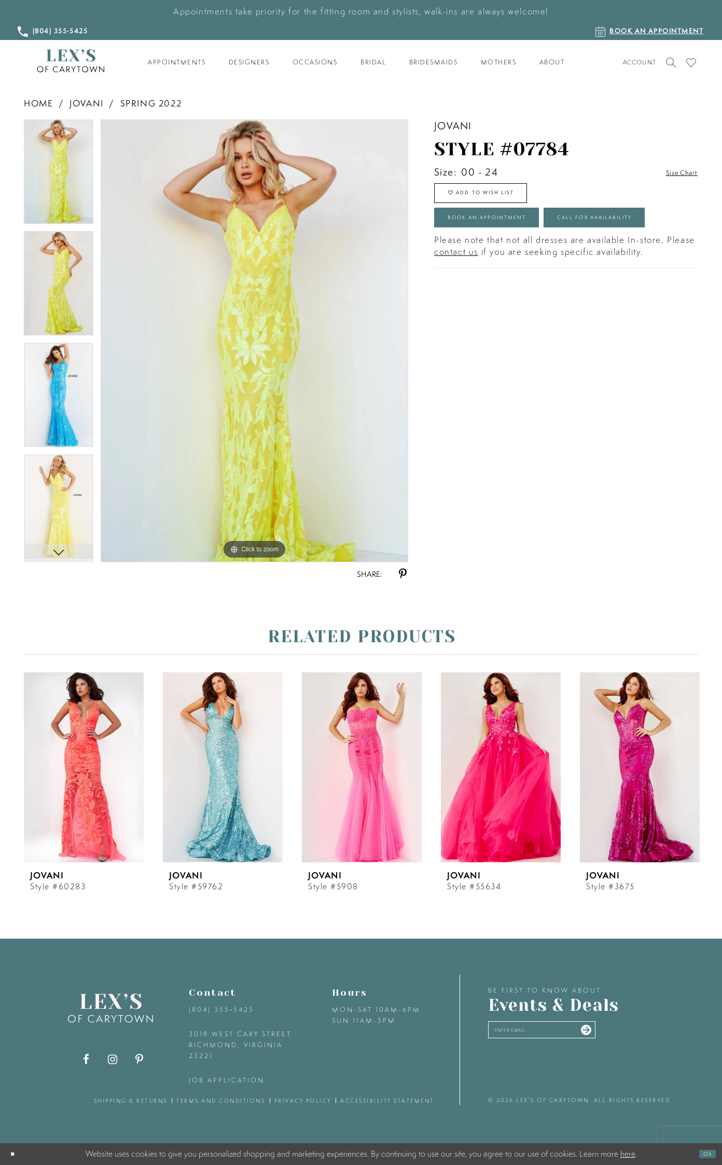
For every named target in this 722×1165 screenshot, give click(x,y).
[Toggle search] (671, 62)
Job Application (227, 1080)
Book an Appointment (516, 238)
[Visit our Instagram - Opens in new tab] (112, 1059)
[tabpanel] (58, 175)
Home (38, 103)
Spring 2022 (151, 103)
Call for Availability (513, 275)
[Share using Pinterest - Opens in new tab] (402, 573)
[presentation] (84, 767)
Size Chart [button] (673, 172)
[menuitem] (177, 62)
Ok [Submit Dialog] (703, 1154)
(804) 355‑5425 (221, 1009)
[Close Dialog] (16, 1154)
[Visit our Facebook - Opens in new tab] (86, 1059)
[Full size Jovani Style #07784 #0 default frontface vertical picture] (254, 340)
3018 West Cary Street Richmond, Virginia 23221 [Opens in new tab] (240, 1044)
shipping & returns (131, 1100)
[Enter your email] (572, 1035)
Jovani (87, 103)
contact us (456, 314)
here (627, 1153)
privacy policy (302, 1100)
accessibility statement (387, 1100)
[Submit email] (642, 1034)
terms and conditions (220, 1100)
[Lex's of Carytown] (70, 61)
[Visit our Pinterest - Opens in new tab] (139, 1059)
